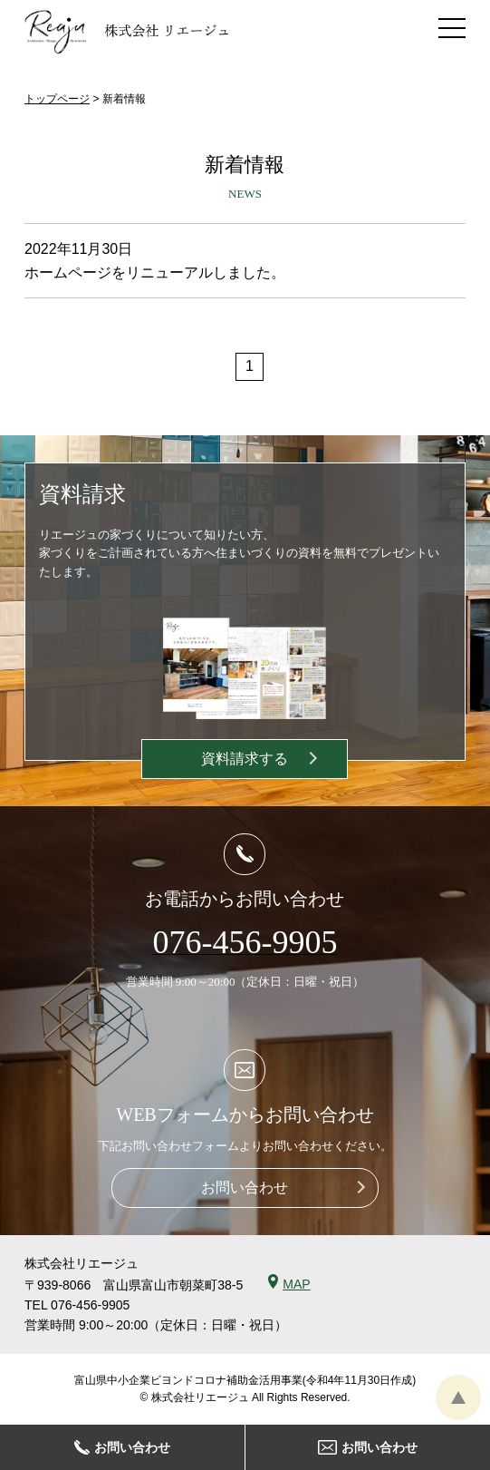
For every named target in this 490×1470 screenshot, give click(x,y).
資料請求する (244, 758)
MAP (296, 1284)
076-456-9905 (90, 1305)
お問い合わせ (244, 1187)
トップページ (57, 98)
